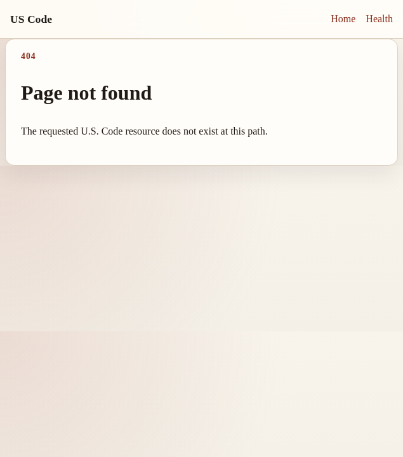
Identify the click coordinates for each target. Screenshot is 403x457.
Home (343, 18)
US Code (31, 19)
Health (379, 18)
